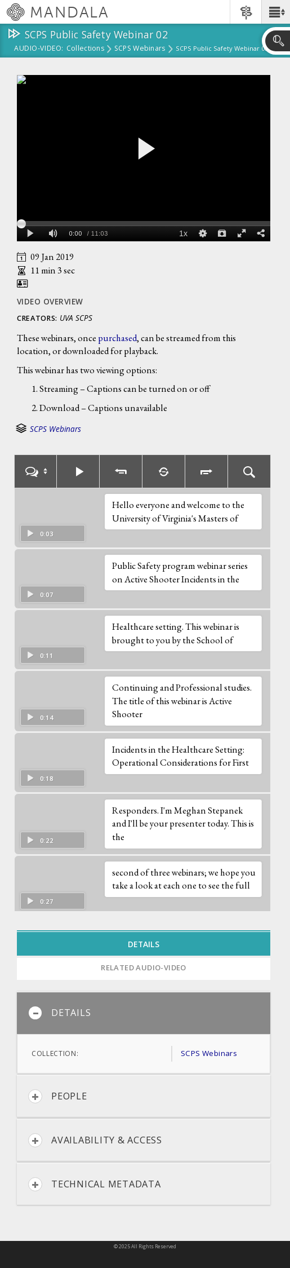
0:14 (39, 717)
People (57, 1096)
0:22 (39, 840)
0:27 (39, 901)
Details (59, 1013)
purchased (117, 338)
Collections (85, 49)
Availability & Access (95, 1140)
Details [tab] (143, 944)
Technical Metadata (94, 1184)
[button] (275, 12)
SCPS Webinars (140, 49)
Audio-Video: (39, 49)
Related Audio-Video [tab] (143, 967)
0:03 (39, 533)
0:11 (39, 655)
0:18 (39, 778)
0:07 (39, 594)
